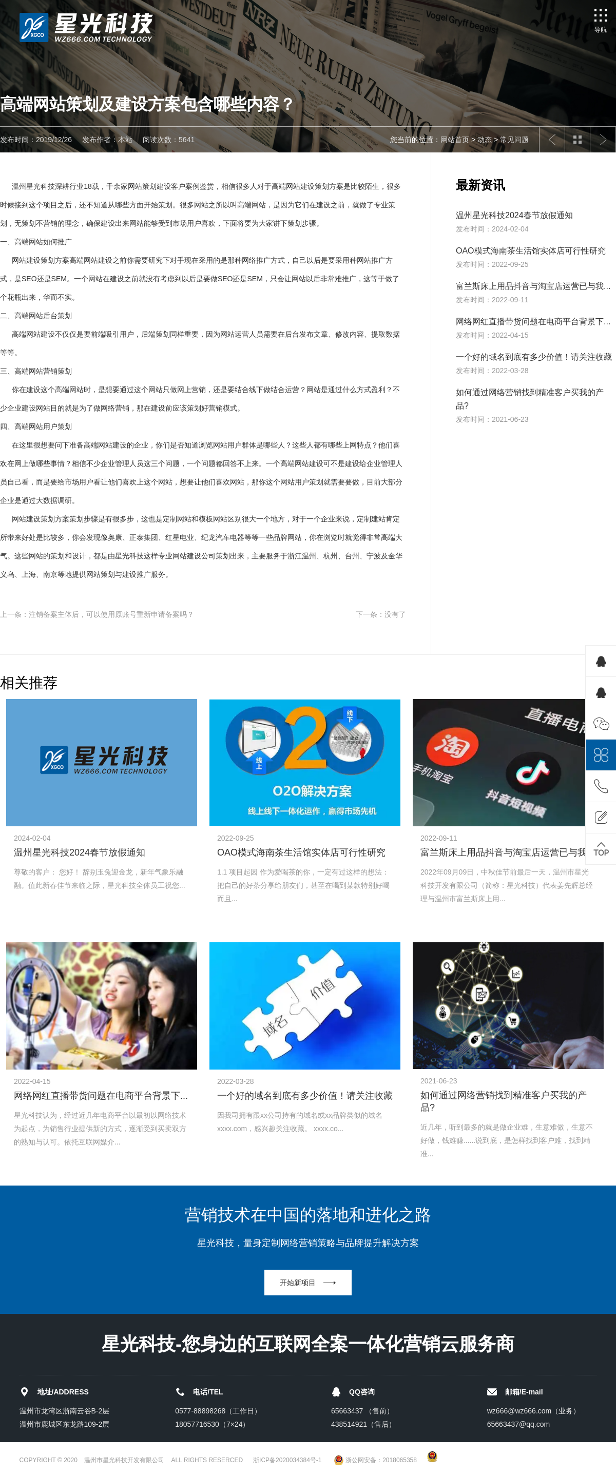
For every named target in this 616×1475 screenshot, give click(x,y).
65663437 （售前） (362, 1411)
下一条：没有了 (381, 614)
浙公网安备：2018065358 (375, 1460)
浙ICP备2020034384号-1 (287, 1460)
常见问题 (514, 139)
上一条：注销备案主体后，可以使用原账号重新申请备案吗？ (97, 614)
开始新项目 (298, 1282)
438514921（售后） (363, 1424)
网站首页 (454, 139)
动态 (484, 139)
